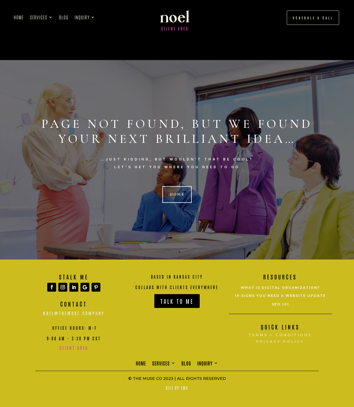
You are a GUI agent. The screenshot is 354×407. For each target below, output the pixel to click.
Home (19, 17)
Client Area (175, 28)
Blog (64, 17)
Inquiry (82, 17)
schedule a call (313, 17)
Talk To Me (177, 301)
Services (39, 17)
